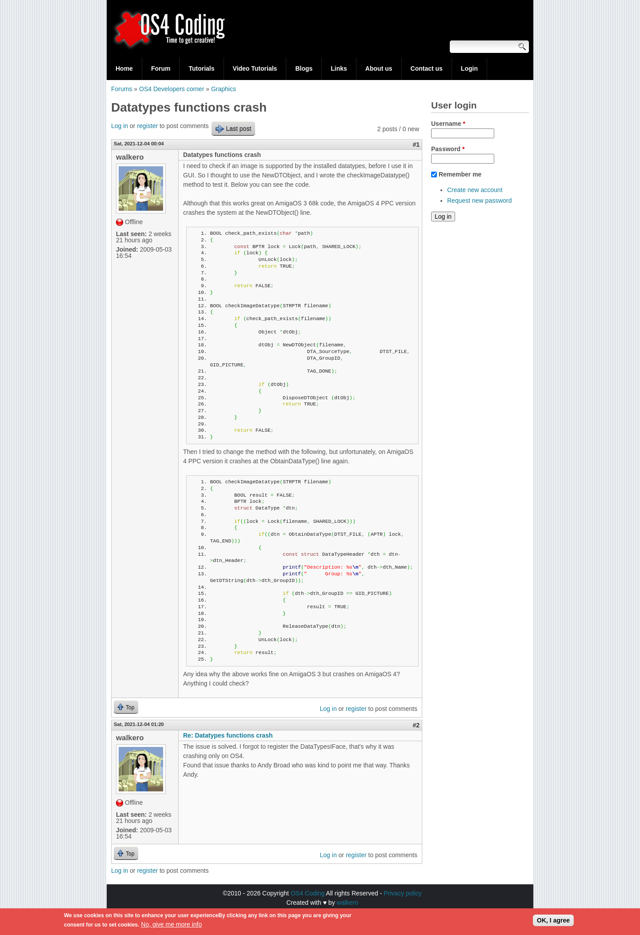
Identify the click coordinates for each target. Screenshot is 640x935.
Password (447, 148)
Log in (119, 125)
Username (448, 123)
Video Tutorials (255, 68)
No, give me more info (171, 926)
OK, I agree (553, 922)
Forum (161, 68)
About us (378, 68)
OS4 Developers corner (171, 88)
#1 (416, 144)
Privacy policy (403, 893)
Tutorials (201, 68)
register (147, 125)
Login (469, 68)
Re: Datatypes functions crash (228, 735)
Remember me (460, 174)
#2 (416, 725)
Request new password (479, 200)
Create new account (475, 189)
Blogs (303, 68)
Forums (121, 88)
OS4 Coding (307, 893)
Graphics (223, 88)
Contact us (427, 68)
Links (339, 68)
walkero (347, 902)
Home (124, 68)
